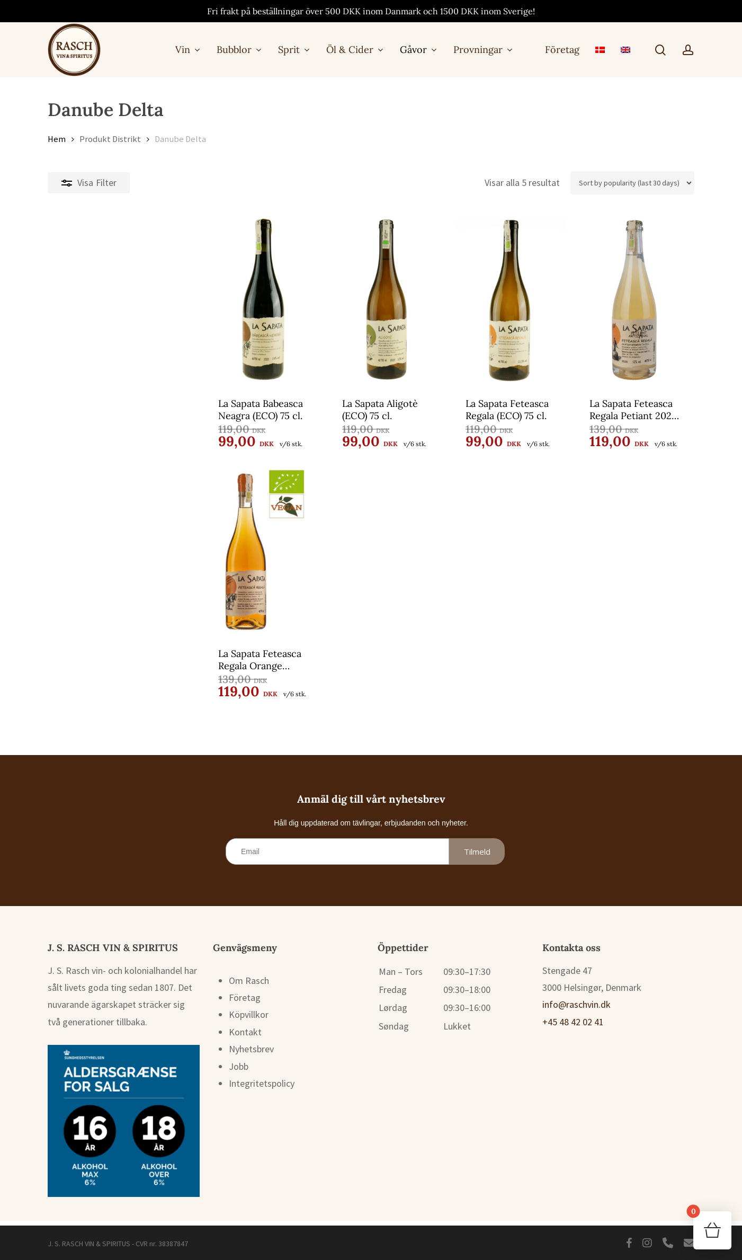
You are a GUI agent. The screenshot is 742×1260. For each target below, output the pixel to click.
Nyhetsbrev (251, 1054)
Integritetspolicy (261, 1088)
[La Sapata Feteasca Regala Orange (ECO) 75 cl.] (124, 553)
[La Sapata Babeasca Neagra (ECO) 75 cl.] (124, 300)
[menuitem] (600, 49)
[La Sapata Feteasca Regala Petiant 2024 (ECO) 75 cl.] (615, 300)
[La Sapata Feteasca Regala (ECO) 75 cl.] (451, 300)
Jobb (238, 1071)
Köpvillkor (249, 1019)
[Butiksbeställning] (632, 182)
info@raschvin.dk (576, 1009)
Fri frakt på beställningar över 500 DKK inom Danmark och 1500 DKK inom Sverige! (371, 11)
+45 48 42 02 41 (573, 1027)
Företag (245, 1002)
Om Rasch (249, 985)
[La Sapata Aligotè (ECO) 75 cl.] (288, 300)
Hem (57, 139)
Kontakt (245, 1037)
